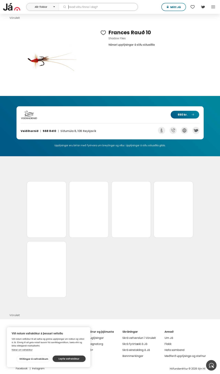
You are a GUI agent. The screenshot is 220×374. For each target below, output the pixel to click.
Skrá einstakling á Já (136, 350)
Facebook (22, 368)
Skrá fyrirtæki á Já (134, 344)
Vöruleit (14, 18)
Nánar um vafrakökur (22, 350)
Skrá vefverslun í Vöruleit (139, 338)
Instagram (38, 368)
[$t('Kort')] (203, 7)
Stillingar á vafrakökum (33, 358)
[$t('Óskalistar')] (192, 7)
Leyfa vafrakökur (69, 358)
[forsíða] (14, 7)
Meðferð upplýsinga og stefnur (185, 356)
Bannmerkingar (132, 356)
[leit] (98, 7)
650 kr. (182, 115)
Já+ (90, 350)
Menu (213, 7)
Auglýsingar (96, 338)
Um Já (168, 338)
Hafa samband (174, 350)
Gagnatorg (95, 344)
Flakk (168, 344)
